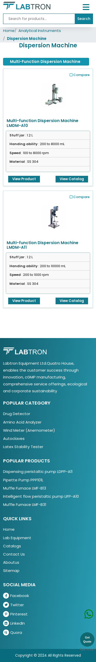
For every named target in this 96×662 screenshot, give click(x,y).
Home (9, 30)
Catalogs (12, 546)
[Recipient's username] (39, 19)
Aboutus (11, 562)
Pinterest (15, 614)
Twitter (13, 605)
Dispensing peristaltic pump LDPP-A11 (37, 471)
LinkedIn (14, 623)
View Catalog (72, 179)
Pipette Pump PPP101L (23, 480)
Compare (80, 74)
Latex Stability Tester (23, 446)
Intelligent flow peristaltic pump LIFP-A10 (41, 496)
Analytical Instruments (39, 30)
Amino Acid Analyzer (22, 422)
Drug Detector (16, 413)
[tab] (46, 62)
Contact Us (14, 554)
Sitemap (11, 570)
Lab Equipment (17, 537)
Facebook (16, 596)
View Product (24, 179)
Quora (12, 632)
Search (83, 18)
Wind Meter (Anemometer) (29, 430)
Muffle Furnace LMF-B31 (24, 504)
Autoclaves (14, 438)
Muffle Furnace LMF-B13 (24, 488)
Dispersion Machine (26, 38)
